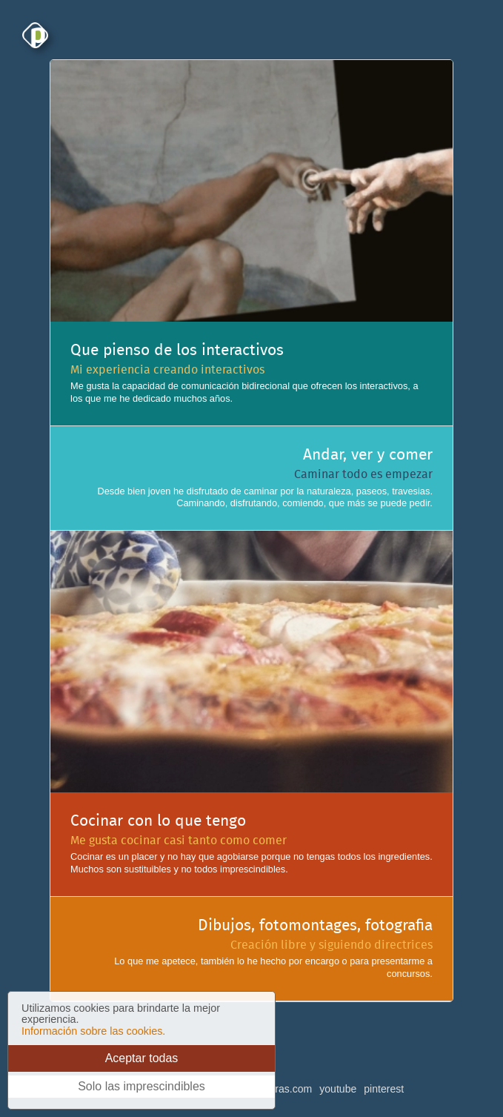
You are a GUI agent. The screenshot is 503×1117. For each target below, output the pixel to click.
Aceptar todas (142, 1058)
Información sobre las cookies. (93, 1031)
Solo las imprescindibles (141, 1086)
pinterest (384, 1089)
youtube (337, 1089)
